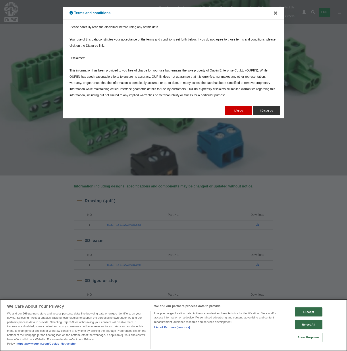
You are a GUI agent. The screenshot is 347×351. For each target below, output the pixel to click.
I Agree (238, 110)
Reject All (308, 326)
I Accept (308, 314)
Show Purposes (309, 339)
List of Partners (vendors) (172, 329)
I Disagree (266, 110)
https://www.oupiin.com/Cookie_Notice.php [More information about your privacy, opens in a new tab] (45, 345)
